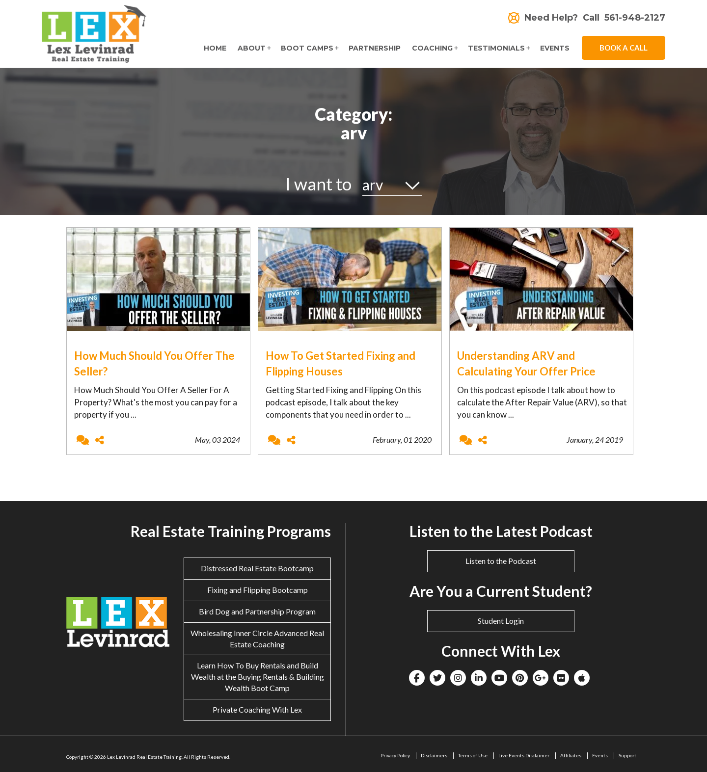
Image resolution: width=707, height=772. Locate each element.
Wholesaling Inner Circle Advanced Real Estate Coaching (257, 638)
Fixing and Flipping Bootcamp (257, 589)
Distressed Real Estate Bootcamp (257, 568)
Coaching (432, 48)
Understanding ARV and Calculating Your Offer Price (526, 363)
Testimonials (496, 48)
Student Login (501, 620)
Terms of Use (473, 755)
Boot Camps (307, 48)
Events (555, 48)
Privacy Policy (395, 755)
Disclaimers (434, 755)
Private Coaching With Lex (257, 709)
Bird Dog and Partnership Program (257, 611)
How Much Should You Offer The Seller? (154, 363)
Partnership (375, 48)
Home (215, 48)
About (252, 48)
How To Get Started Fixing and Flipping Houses (340, 363)
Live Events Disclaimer (523, 755)
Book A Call (623, 47)
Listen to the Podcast (500, 560)
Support (627, 755)
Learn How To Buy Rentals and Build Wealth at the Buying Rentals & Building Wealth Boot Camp (257, 676)
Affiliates (570, 755)
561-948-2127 (634, 18)
